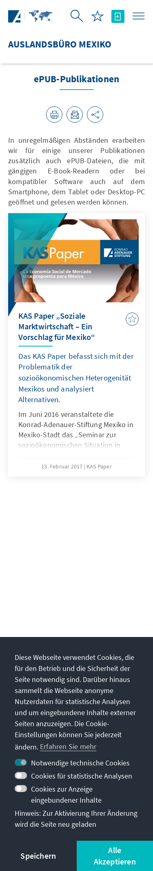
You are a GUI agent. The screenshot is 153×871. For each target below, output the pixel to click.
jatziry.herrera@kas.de (49, 625)
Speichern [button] (38, 856)
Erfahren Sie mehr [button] (68, 746)
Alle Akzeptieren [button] (115, 855)
